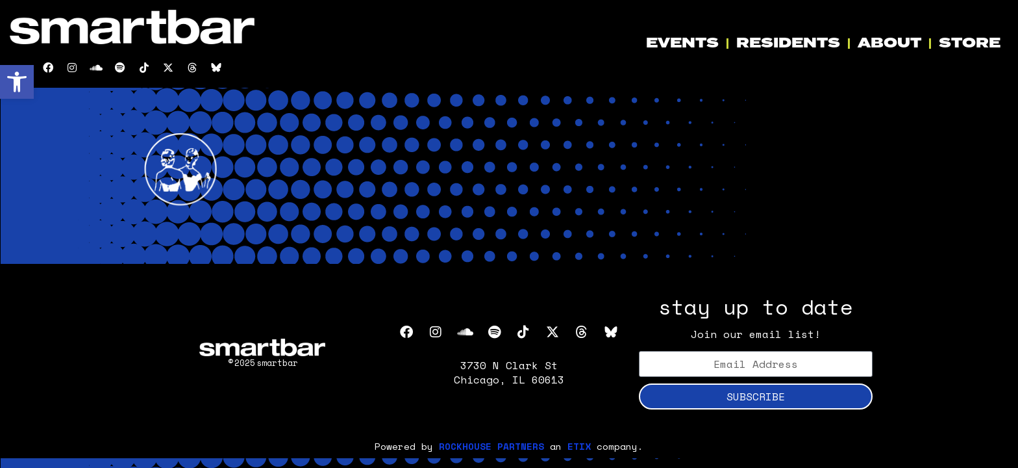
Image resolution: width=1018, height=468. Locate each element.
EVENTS (682, 43)
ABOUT (889, 43)
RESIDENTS (788, 43)
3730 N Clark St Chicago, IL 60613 (509, 372)
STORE (969, 43)
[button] (17, 82)
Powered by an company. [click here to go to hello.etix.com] (509, 446)
